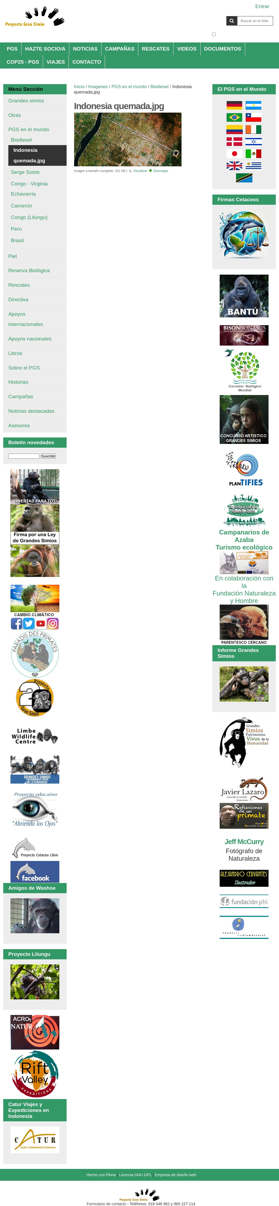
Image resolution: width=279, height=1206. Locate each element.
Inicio (79, 86)
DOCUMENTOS (222, 49)
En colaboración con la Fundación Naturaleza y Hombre (244, 585)
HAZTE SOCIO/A (45, 49)
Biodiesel (159, 86)
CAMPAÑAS (119, 49)
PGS (12, 49)
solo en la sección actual (245, 34)
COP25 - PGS (23, 62)
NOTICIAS (85, 49)
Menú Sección (25, 89)
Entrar (262, 6)
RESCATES (156, 49)
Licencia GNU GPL (135, 1175)
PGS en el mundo (129, 86)
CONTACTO (87, 62)
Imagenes (98, 86)
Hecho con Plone (101, 1175)
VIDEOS (187, 49)
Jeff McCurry (243, 842)
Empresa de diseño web (175, 1175)
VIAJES (56, 62)
